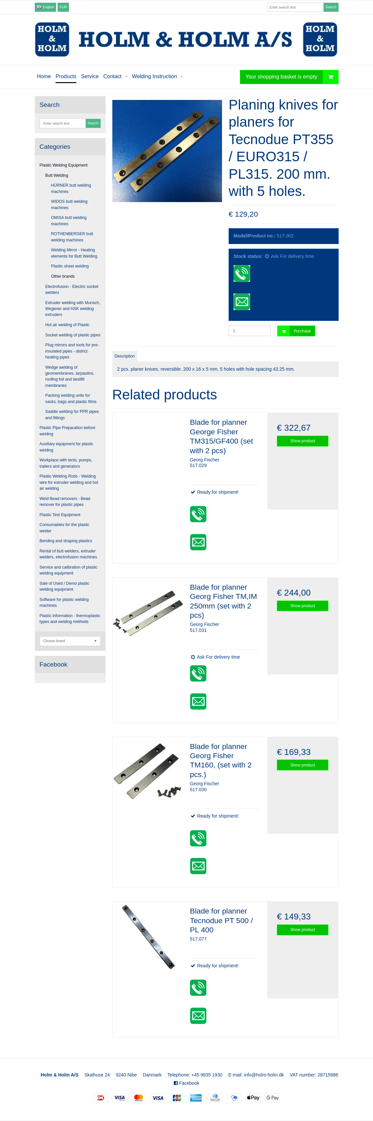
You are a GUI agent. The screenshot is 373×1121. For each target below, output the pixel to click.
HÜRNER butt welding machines (71, 188)
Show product (302, 441)
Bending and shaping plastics (66, 541)
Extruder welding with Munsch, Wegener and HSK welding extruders (72, 308)
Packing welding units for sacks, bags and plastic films (70, 398)
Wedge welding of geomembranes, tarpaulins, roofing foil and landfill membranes (69, 376)
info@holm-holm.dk (264, 1074)
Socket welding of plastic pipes (72, 335)
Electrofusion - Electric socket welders (71, 289)
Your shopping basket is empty (291, 77)
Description (125, 356)
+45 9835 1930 (206, 1074)
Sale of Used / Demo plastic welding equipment (65, 586)
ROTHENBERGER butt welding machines (72, 237)
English (45, 7)
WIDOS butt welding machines (69, 204)
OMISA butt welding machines (69, 220)
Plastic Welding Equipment (64, 165)
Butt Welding (56, 175)
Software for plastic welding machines (64, 602)
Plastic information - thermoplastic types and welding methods (70, 618)
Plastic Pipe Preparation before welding (67, 430)
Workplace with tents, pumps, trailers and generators (66, 463)
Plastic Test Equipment (60, 515)
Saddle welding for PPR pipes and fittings (72, 414)
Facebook (186, 1083)
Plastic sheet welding (70, 266)
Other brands (63, 276)
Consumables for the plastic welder (65, 527)
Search (330, 7)
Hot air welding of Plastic (67, 325)
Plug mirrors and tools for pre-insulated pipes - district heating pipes (72, 351)
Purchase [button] (294, 331)
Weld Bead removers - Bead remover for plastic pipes (65, 501)
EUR (63, 7)
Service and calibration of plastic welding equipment (69, 570)
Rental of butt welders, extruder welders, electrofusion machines (68, 554)
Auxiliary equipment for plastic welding (66, 447)
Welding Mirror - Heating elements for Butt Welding (74, 253)
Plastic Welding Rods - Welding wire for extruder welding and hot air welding (69, 482)
